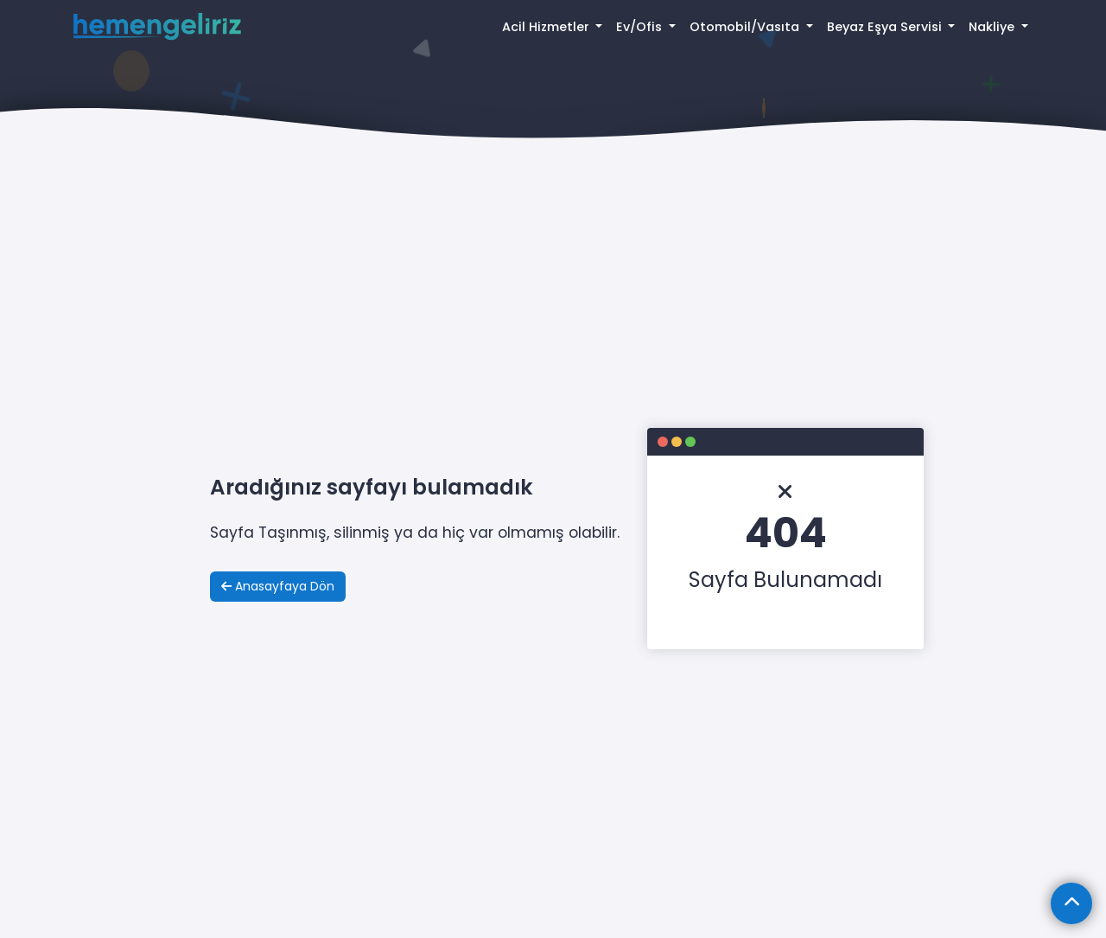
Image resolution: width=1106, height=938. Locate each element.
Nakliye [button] (993, 26)
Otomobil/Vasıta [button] (746, 26)
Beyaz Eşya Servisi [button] (886, 26)
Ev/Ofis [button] (640, 26)
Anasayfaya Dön (277, 586)
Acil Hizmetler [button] (547, 26)
